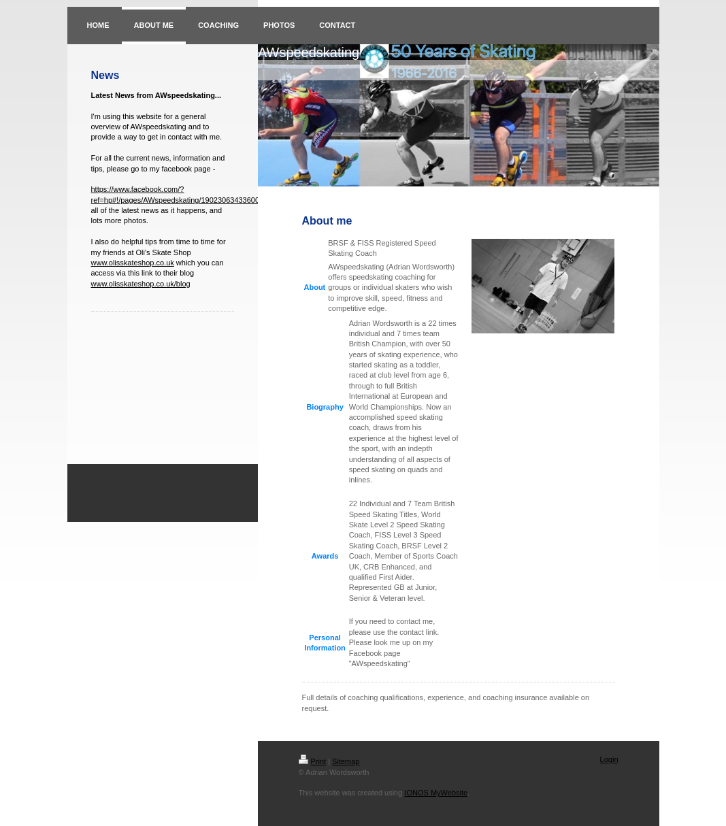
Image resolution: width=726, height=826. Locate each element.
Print (313, 761)
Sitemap (345, 761)
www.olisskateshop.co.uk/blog (141, 284)
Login (609, 759)
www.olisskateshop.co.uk (132, 263)
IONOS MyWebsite (435, 793)
